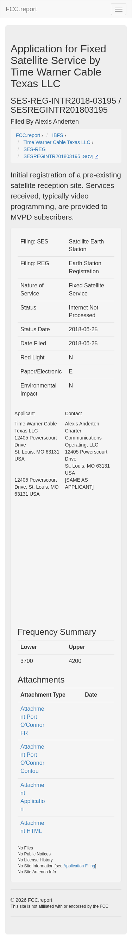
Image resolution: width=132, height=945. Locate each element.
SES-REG (35, 149)
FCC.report (21, 9)
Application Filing (79, 865)
